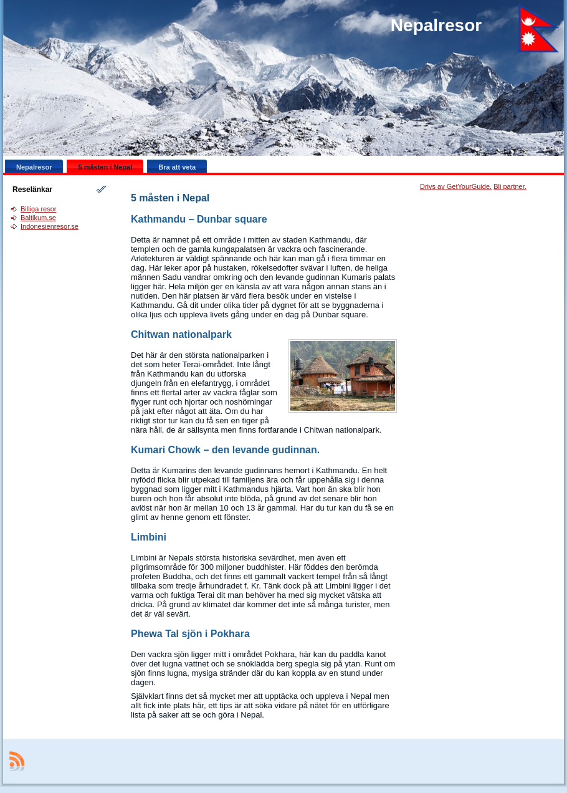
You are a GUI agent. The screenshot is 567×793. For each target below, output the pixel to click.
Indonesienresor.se (50, 226)
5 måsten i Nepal (170, 198)
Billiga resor (38, 209)
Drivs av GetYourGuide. (456, 186)
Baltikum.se (38, 217)
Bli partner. (509, 186)
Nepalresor (436, 25)
